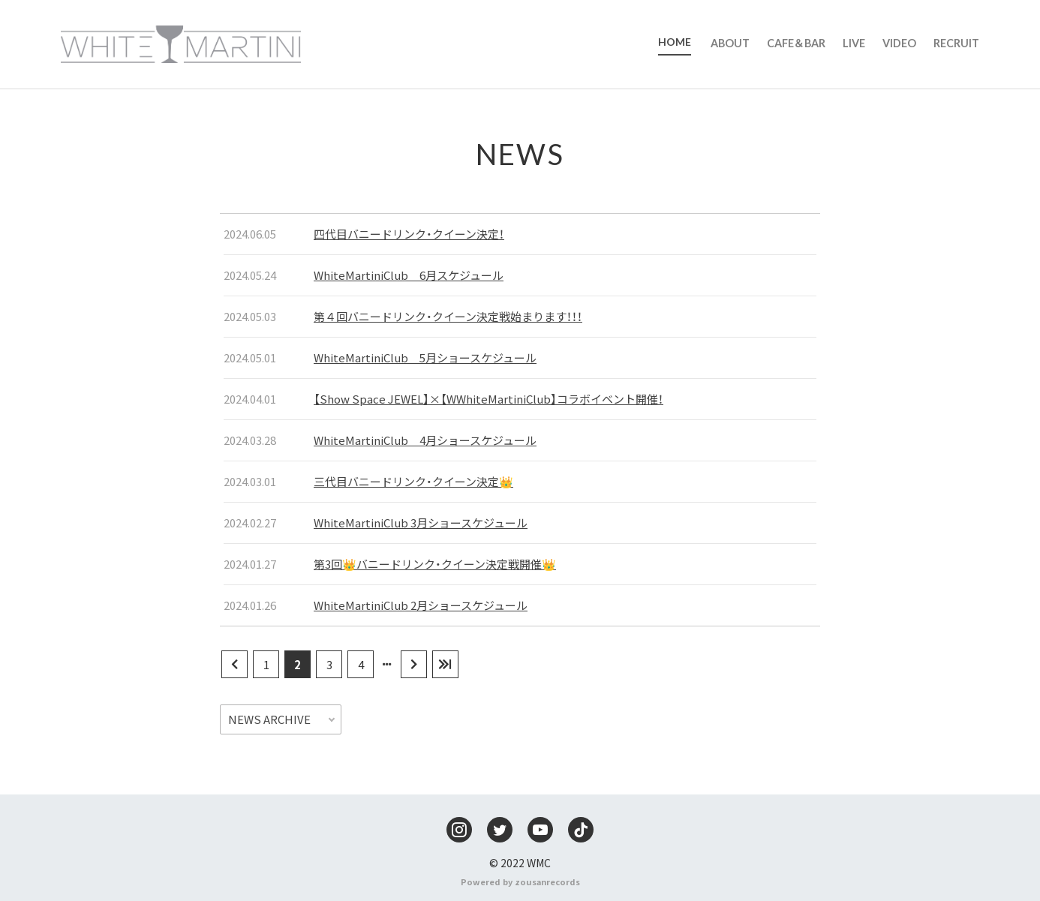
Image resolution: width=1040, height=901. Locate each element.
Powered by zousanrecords (520, 881)
